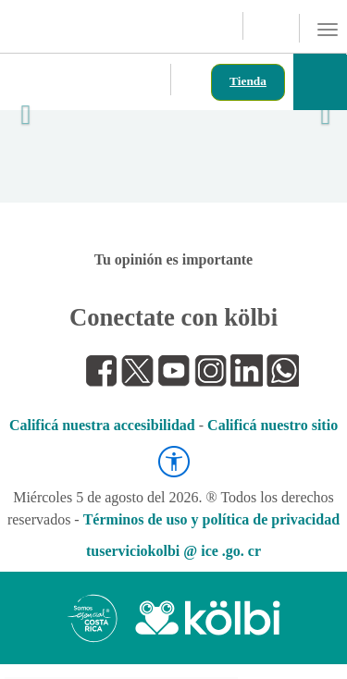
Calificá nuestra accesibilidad (102, 425)
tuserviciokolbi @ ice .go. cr (173, 551)
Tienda (247, 81)
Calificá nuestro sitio (272, 425)
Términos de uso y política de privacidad (211, 519)
